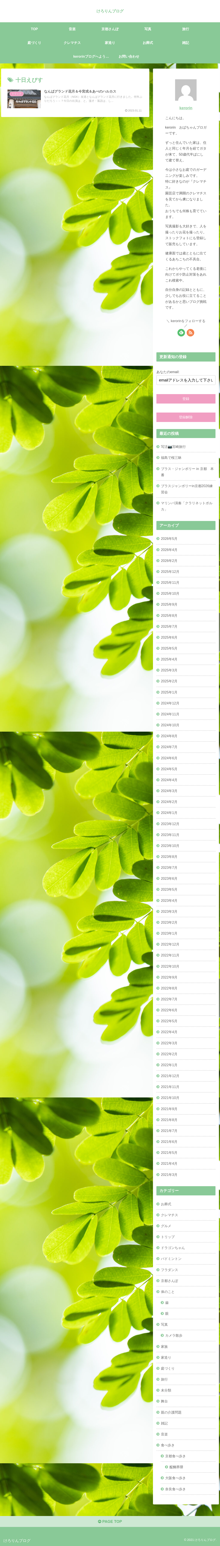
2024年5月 (169, 769)
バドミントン (171, 1259)
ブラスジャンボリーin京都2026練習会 (187, 489)
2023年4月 (169, 900)
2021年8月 (169, 1120)
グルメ (166, 1226)
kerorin (185, 108)
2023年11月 (170, 835)
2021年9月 (169, 1109)
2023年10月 (170, 846)
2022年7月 (169, 999)
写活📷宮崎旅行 (173, 447)
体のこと (168, 1292)
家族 (164, 1346)
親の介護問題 (171, 1412)
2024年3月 (169, 791)
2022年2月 (169, 1054)
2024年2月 (169, 802)
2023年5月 (169, 889)
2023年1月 (169, 933)
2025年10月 (170, 593)
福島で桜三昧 (171, 457)
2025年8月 (169, 615)
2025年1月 (169, 692)
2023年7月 (169, 867)
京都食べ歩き (175, 1456)
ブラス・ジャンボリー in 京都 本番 (187, 472)
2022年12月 (170, 944)
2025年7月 (169, 626)
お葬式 (166, 1204)
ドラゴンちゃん (173, 1248)
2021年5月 (169, 1152)
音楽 (164, 1434)
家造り (166, 1357)
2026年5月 (169, 538)
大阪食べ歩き (175, 1478)
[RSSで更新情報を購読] (190, 332)
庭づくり (168, 1368)
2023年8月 (169, 857)
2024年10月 (170, 725)
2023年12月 (170, 824)
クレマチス (169, 1215)
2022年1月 (169, 1065)
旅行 (164, 1379)
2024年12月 (170, 703)
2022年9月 (169, 977)
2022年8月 (169, 988)
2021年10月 (170, 1098)
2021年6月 (169, 1142)
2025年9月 (169, 604)
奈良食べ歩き (175, 1489)
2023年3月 (169, 911)
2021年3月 (169, 1175)
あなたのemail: (167, 372)
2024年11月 (170, 714)
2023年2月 (169, 922)
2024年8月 (169, 736)
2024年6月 (169, 758)
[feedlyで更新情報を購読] (181, 332)
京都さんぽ (169, 1281)
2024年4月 (169, 780)
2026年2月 (169, 561)
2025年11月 (170, 582)
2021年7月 (169, 1131)
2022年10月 (170, 966)
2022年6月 (169, 1010)
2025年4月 (169, 659)
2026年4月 (169, 550)
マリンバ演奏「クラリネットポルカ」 (186, 506)
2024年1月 (169, 813)
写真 (164, 1324)
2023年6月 (169, 878)
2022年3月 (169, 1043)
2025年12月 (170, 571)
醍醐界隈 (176, 1467)
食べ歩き (168, 1445)
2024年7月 (169, 747)
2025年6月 (169, 637)
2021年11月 (170, 1087)
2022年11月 (170, 955)
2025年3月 (169, 670)
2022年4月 (169, 1032)
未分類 (166, 1390)
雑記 (164, 1423)
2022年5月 (169, 1021)
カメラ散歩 (173, 1335)
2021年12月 (170, 1076)
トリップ (168, 1237)
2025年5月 (169, 648)
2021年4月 (169, 1163)
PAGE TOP (110, 1521)
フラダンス (169, 1270)
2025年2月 (169, 681)
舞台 (164, 1401)
